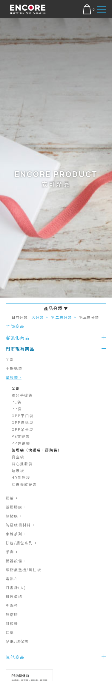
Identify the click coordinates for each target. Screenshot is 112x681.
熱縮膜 (14, 515)
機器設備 (16, 560)
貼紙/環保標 (17, 641)
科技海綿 (14, 596)
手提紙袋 (14, 368)
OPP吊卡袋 (22, 429)
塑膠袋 (14, 377)
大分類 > (39, 317)
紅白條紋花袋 (24, 484)
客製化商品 (18, 337)
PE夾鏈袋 (21, 436)
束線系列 (16, 533)
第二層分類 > (63, 317)
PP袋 (17, 408)
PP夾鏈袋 (21, 443)
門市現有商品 (20, 349)
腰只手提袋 (22, 394)
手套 (12, 551)
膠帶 (12, 497)
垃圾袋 (18, 470)
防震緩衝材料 (20, 524)
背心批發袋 (22, 463)
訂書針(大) (16, 587)
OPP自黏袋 (22, 422)
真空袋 (18, 456)
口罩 (10, 632)
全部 (10, 359)
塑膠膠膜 (16, 506)
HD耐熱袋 (21, 477)
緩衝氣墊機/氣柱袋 (23, 569)
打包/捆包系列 (21, 542)
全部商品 (15, 326)
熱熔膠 (12, 614)
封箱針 (12, 623)
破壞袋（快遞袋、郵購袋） (37, 449)
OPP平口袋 (22, 415)
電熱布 (12, 578)
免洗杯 (12, 605)
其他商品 (15, 657)
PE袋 (17, 401)
